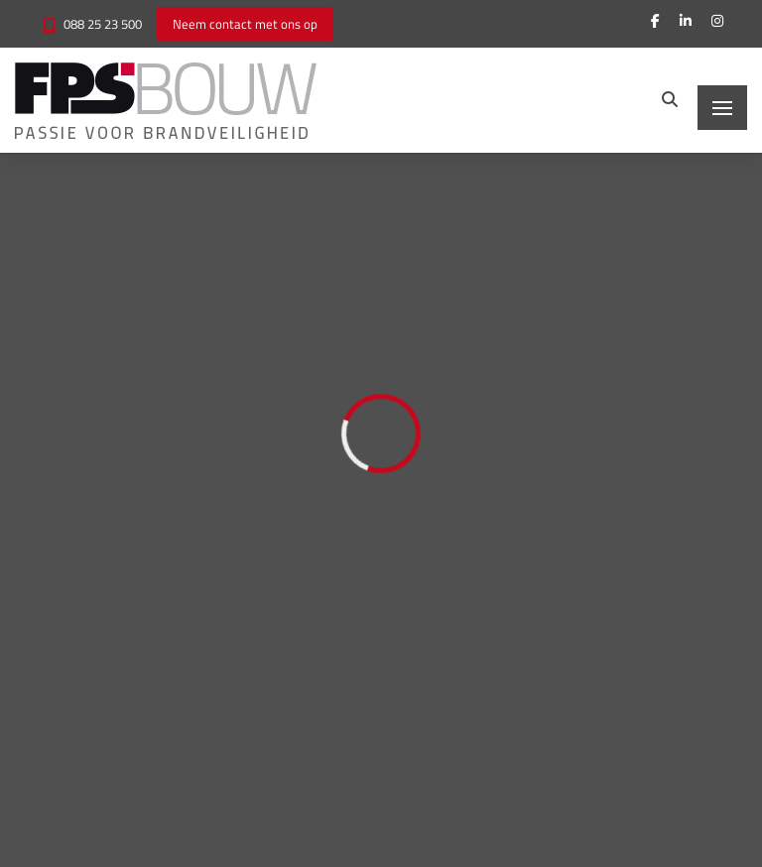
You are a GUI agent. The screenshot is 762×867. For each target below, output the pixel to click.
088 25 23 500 (103, 24)
